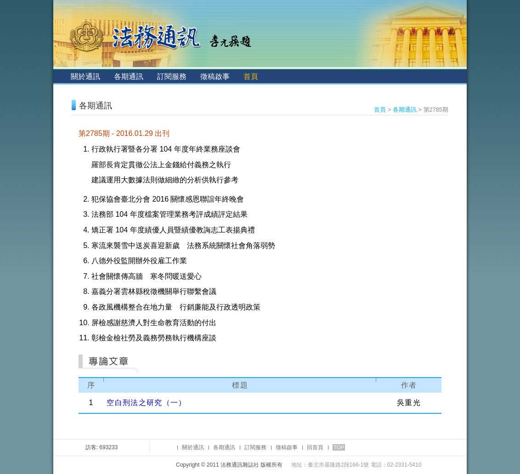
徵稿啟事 (215, 76)
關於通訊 (85, 76)
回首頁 (315, 447)
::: (61, 76)
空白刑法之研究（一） (146, 402)
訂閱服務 (172, 76)
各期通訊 (128, 76)
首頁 (250, 76)
